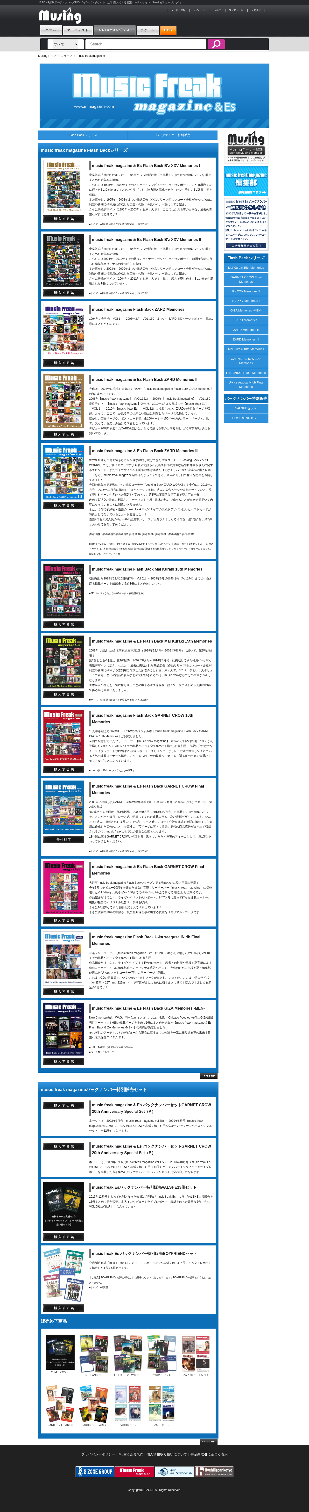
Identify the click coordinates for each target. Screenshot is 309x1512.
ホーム (51, 30)
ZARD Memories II (246, 330)
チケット (154, 30)
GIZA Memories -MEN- (245, 310)
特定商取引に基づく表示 (209, 1454)
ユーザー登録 (178, 10)
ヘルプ (217, 10)
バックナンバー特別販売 (173, 135)
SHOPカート (236, 10)
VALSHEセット (246, 408)
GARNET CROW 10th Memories (246, 361)
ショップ (66, 56)
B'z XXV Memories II (246, 291)
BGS (178, 30)
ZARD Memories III (246, 339)
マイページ (199, 10)
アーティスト (80, 30)
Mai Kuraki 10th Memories (246, 349)
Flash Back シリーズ (83, 135)
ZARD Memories (246, 320)
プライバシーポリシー (98, 1454)
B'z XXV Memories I (246, 301)
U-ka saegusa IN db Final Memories (246, 385)
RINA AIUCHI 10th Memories (246, 373)
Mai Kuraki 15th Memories (246, 267)
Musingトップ (47, 56)
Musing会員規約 (131, 1454)
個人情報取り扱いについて (167, 1454)
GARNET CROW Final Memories (246, 279)
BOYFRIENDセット (246, 418)
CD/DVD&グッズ (119, 30)
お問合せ (256, 10)
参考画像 (95, 534)
